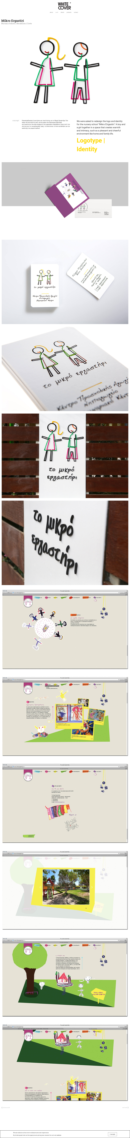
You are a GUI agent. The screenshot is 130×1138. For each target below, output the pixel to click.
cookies (59, 1135)
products (69, 12)
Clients (62, 12)
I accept (112, 1134)
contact (76, 12)
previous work (6, 1107)
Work (56, 12)
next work (125, 1107)
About (51, 12)
